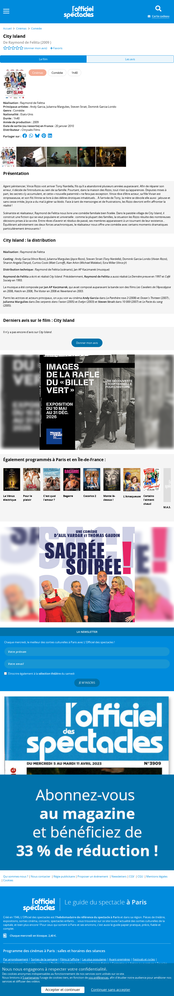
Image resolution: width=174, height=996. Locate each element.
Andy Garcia (37, 107)
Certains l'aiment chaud (148, 500)
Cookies (8, 880)
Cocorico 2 (89, 496)
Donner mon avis (87, 343)
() (30, 259)
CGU (140, 876)
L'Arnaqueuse (132, 496)
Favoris (56, 48)
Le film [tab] (43, 59)
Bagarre (68, 496)
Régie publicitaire (64, 876)
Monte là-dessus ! (109, 498)
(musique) (91, 269)
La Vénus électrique (9, 498)
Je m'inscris (87, 683)
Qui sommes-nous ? (15, 876)
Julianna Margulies (57, 107)
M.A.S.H (168, 507)
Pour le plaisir (27, 498)
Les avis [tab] (130, 59)
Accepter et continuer (62, 989)
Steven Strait (79, 107)
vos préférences (98, 977)
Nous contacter (40, 876)
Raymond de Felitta (32, 103)
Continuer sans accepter (110, 989)
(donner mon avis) (35, 48)
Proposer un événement (92, 876)
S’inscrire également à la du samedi (41, 673)
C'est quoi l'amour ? (49, 498)
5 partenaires (30, 977)
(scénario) (54, 269)
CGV (131, 876)
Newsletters (118, 876)
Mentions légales (156, 876)
